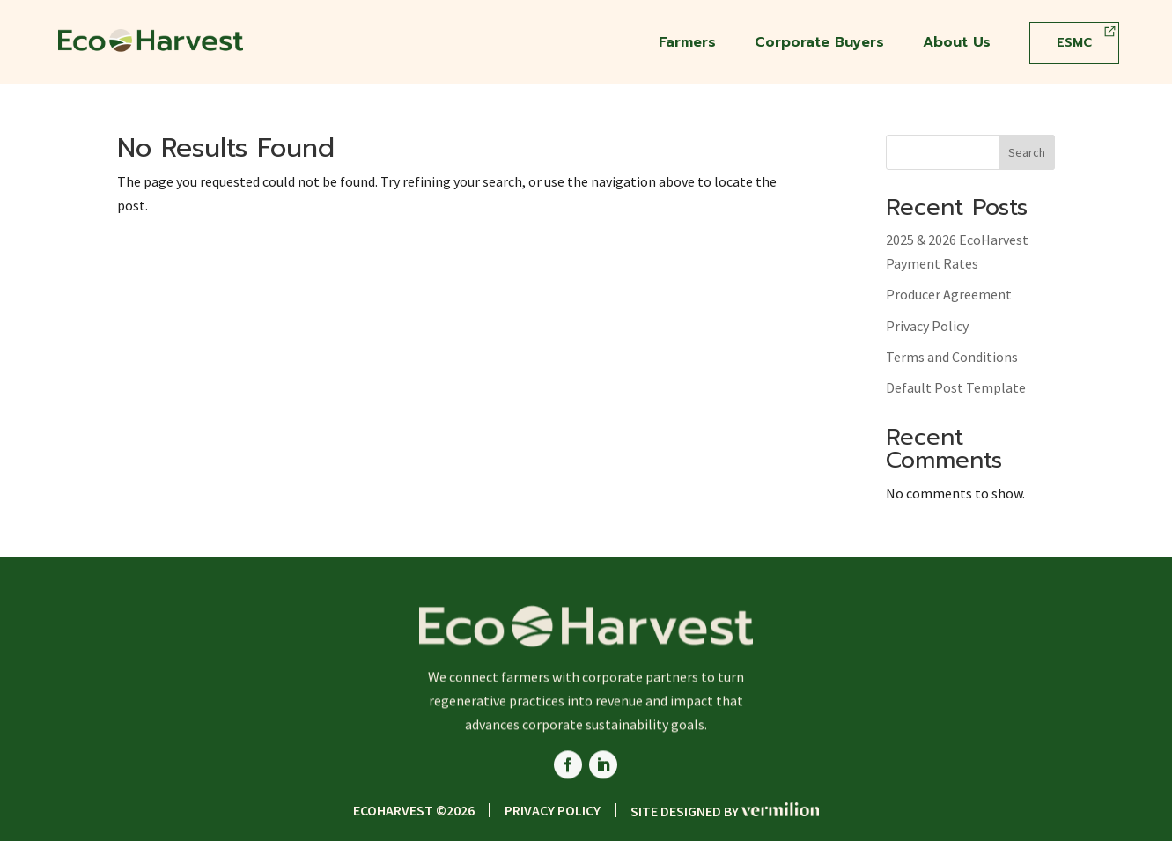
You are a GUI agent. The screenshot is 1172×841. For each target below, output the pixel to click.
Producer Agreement (949, 294)
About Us (957, 44)
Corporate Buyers (819, 44)
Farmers (687, 44)
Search (1026, 152)
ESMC (1074, 42)
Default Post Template (956, 387)
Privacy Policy (927, 326)
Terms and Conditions (952, 356)
